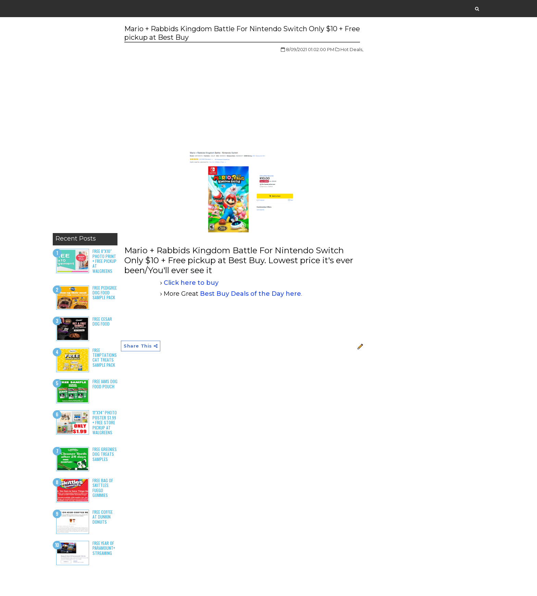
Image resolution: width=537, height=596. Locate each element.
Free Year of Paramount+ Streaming (103, 548)
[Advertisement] (85, 127)
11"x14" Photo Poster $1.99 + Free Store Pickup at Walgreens (104, 422)
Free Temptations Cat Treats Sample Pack (104, 357)
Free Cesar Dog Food (102, 321)
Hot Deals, (351, 49)
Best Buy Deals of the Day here (250, 293)
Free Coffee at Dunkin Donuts (102, 517)
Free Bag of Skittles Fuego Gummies (102, 487)
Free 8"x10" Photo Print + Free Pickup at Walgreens (104, 261)
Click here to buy (191, 283)
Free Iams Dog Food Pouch (104, 383)
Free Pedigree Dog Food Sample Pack (104, 293)
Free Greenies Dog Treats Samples (104, 454)
